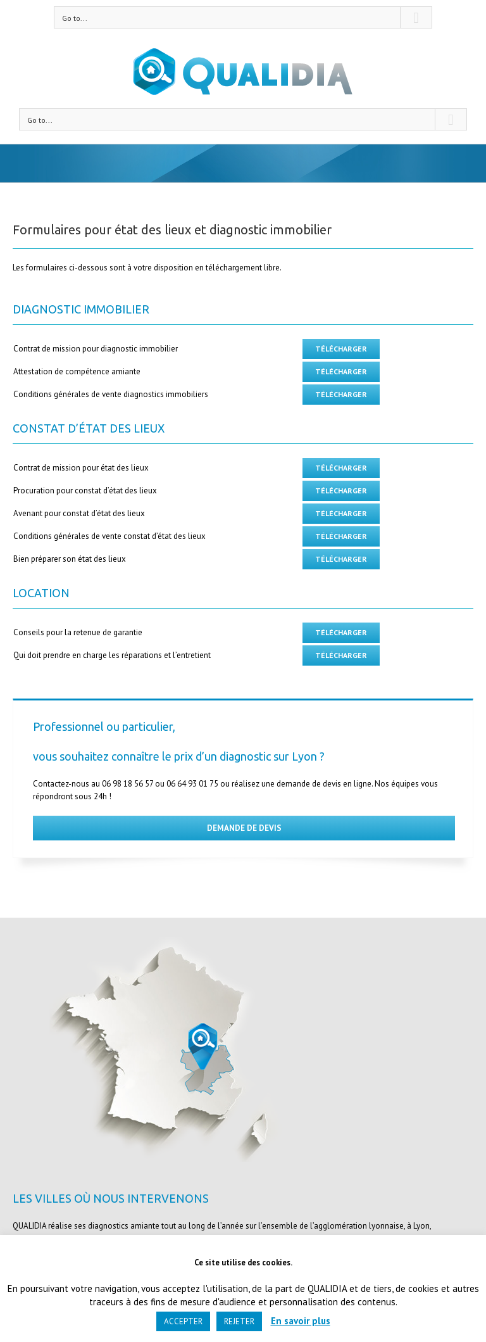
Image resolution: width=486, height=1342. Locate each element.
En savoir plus (300, 1321)
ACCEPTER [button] (183, 1321)
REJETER (239, 1321)
